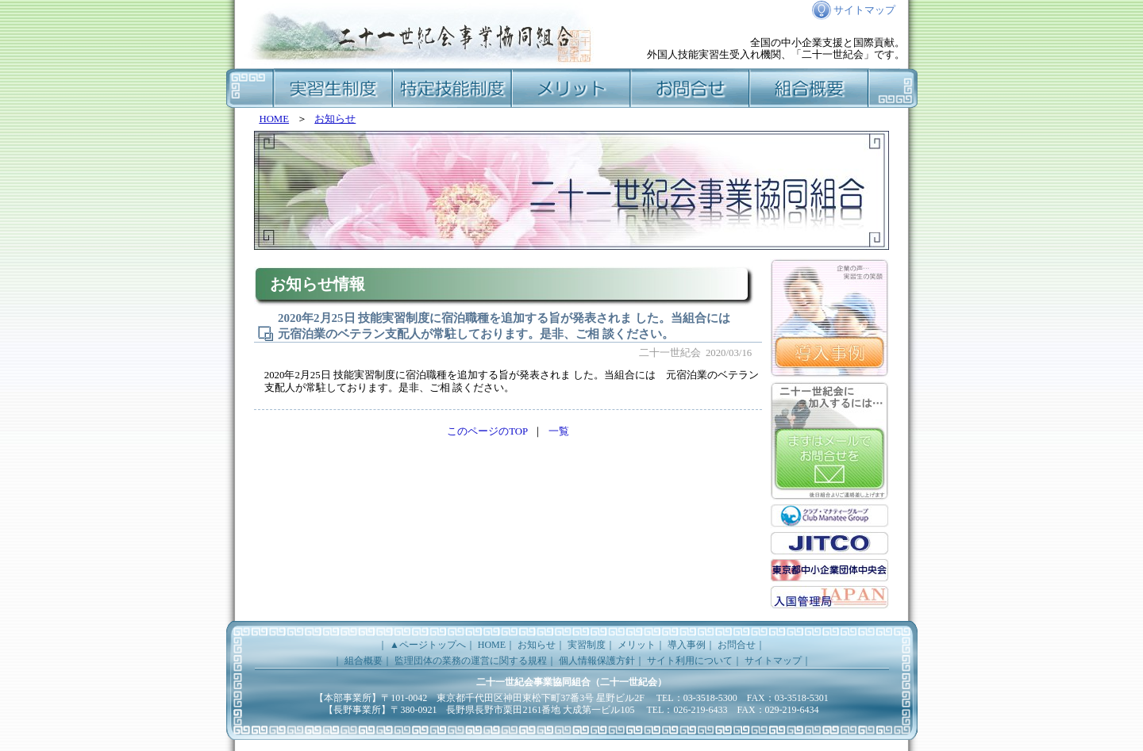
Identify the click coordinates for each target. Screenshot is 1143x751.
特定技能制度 (452, 88)
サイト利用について (690, 660)
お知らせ (335, 119)
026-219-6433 (700, 709)
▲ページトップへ (428, 644)
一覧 (558, 431)
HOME (274, 119)
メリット (571, 88)
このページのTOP (487, 431)
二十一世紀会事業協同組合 (533, 682)
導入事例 (687, 644)
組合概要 (809, 88)
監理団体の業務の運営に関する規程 (470, 660)
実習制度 (333, 88)
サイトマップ (864, 15)
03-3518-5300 (710, 697)
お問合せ (690, 88)
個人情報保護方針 (597, 660)
